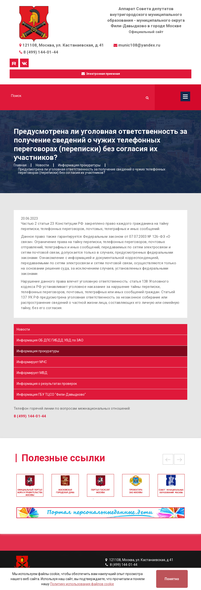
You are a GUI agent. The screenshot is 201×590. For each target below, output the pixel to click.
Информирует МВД (32, 373)
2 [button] (100, 498)
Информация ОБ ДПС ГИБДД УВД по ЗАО (50, 340)
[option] (100, 487)
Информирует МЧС (32, 362)
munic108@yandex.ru (139, 45)
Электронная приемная (100, 73)
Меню (185, 96)
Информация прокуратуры (38, 351)
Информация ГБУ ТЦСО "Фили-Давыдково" (51, 394)
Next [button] (179, 459)
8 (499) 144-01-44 (40, 52)
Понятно (172, 579)
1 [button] (93, 498)
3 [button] (107, 498)
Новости (23, 329)
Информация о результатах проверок (47, 384)
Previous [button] (168, 459)
